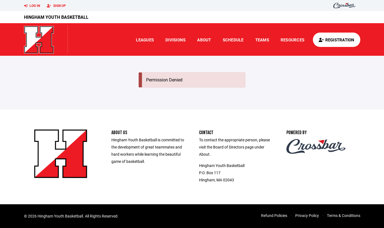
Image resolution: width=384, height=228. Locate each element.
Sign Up (56, 5)
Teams (262, 40)
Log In (32, 5)
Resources (292, 40)
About (204, 40)
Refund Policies (274, 215)
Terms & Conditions (343, 215)
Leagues (145, 40)
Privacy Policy (307, 215)
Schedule (233, 40)
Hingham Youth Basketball (56, 17)
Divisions (175, 40)
